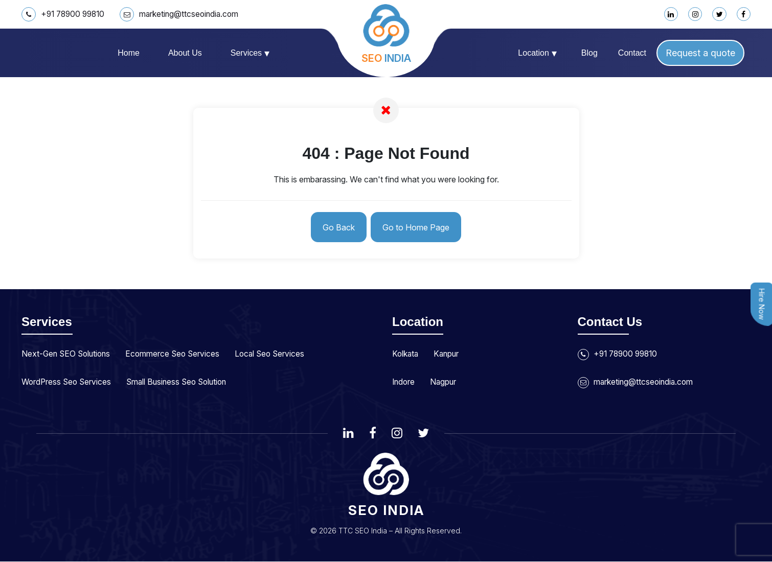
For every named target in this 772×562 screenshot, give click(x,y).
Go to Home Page (416, 227)
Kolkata (406, 354)
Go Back (338, 227)
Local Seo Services (277, 354)
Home (129, 53)
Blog (589, 53)
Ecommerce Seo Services (177, 354)
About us (185, 53)
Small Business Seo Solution (182, 382)
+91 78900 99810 (65, 14)
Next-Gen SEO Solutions (67, 354)
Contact (632, 53)
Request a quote (700, 53)
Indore (404, 382)
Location (537, 53)
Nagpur (445, 382)
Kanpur (448, 354)
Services (250, 53)
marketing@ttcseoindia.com (185, 14)
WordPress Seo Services (67, 382)
